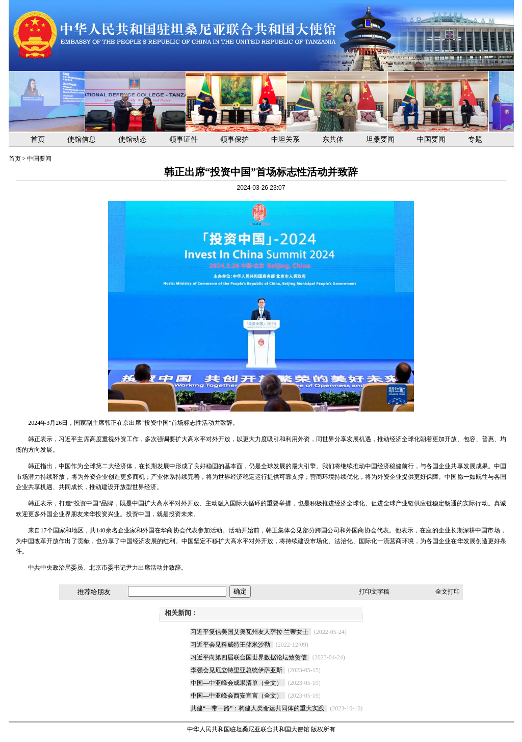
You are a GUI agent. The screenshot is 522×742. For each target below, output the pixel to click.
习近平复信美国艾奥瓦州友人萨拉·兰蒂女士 (249, 631)
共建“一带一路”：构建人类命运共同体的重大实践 (258, 708)
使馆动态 (132, 139)
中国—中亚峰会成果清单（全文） (236, 682)
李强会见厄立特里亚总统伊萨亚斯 (236, 670)
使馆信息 (81, 139)
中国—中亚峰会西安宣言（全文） (236, 695)
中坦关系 (285, 139)
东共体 (333, 139)
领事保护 (234, 139)
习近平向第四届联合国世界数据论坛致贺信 (249, 657)
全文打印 (447, 591)
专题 (475, 139)
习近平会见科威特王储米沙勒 (230, 644)
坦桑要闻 (380, 139)
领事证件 (183, 139)
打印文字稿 (374, 591)
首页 (38, 139)
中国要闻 (431, 139)
